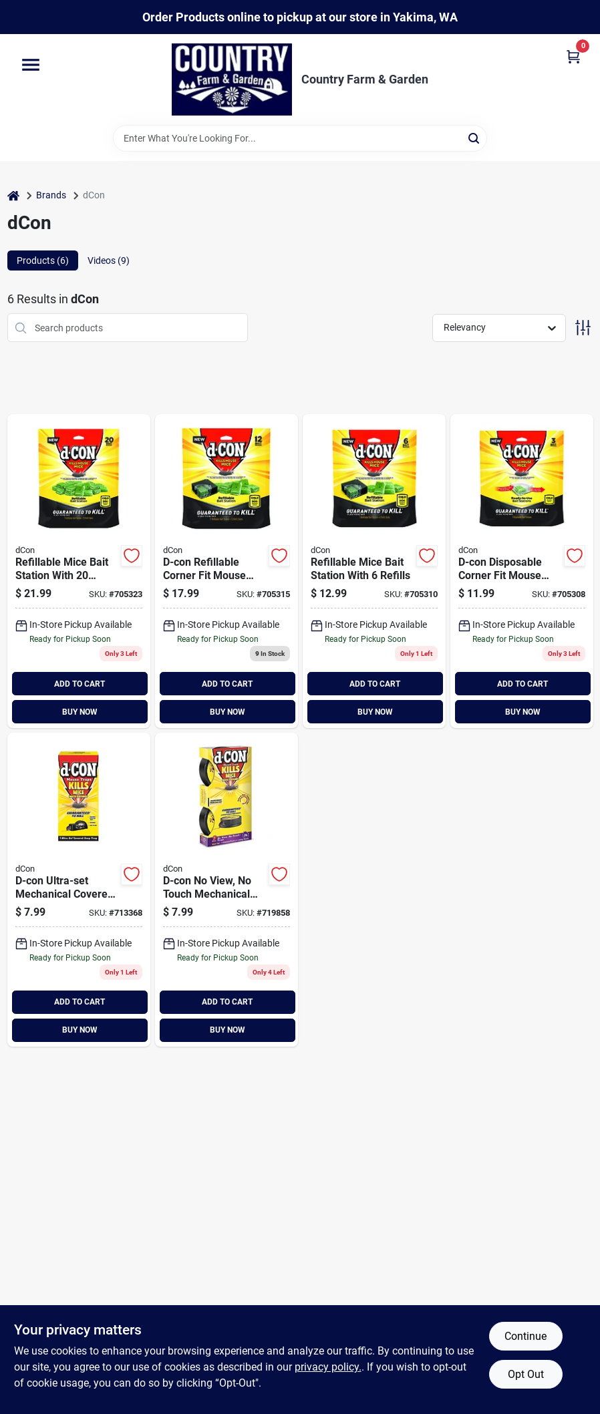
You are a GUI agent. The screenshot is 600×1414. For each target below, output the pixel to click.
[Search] (474, 137)
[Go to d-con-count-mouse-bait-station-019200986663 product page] (226, 571)
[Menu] (30, 65)
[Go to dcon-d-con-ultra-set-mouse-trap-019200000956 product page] (78, 890)
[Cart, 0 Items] (573, 56)
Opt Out (526, 1374)
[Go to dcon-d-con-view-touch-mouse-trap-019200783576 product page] (226, 890)
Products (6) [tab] (43, 260)
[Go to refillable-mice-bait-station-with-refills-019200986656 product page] (374, 571)
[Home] (13, 195)
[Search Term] (300, 138)
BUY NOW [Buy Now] (80, 712)
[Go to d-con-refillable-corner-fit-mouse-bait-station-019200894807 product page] (78, 571)
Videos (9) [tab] (109, 260)
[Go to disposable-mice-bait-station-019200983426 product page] (521, 571)
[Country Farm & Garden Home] (232, 79)
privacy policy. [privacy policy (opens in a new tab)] (328, 1367)
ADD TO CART (79, 684)
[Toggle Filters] (583, 327)
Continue (525, 1336)
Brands (51, 195)
